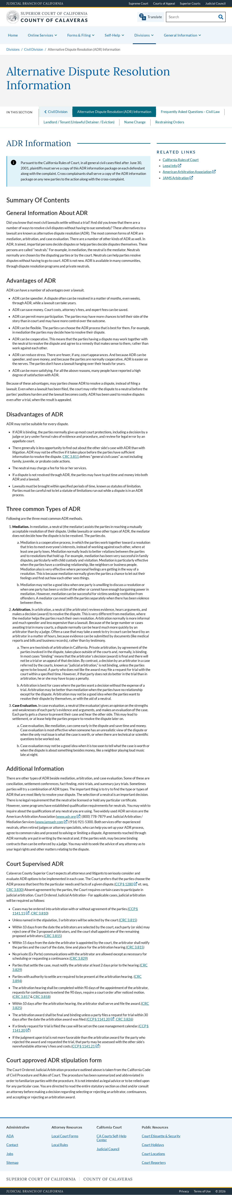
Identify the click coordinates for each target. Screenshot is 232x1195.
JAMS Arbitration (176, 178)
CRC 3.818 (41, 997)
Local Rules (60, 1145)
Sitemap (12, 1162)
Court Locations (153, 1154)
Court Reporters (154, 1162)
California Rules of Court (181, 160)
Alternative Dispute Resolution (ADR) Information (114, 112)
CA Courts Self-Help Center (111, 1138)
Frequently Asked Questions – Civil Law (190, 112)
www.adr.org (66, 816)
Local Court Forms (65, 1136)
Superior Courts (190, 3)
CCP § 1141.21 (83, 1046)
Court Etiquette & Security (161, 1136)
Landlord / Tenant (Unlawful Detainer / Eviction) (79, 122)
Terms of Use (202, 1191)
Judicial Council (215, 3)
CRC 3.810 (39, 913)
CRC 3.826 (124, 1019)
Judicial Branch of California (34, 3)
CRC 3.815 (128, 920)
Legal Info (170, 166)
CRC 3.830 (14, 890)
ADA (10, 1136)
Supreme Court (138, 3)
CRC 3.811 (71, 456)
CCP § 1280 (124, 884)
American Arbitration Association (187, 172)
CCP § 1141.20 (98, 1019)
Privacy (184, 1191)
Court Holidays (153, 1145)
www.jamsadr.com (49, 822)
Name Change (135, 122)
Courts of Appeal (164, 3)
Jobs (9, 1154)
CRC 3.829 (78, 958)
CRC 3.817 (21, 997)
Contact (12, 1145)
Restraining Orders (169, 122)
